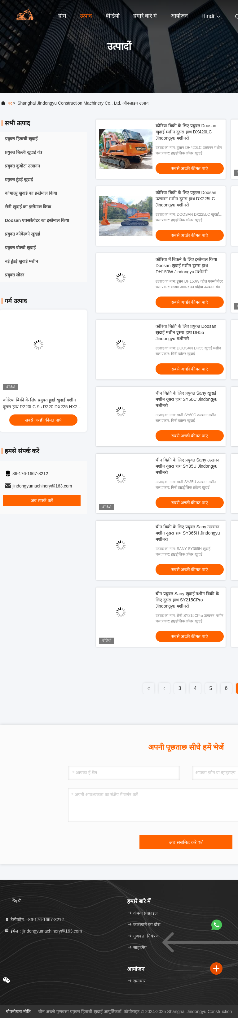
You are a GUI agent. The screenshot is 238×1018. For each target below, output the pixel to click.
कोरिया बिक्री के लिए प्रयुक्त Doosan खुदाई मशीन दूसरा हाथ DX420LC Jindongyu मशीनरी (186, 132)
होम (62, 16)
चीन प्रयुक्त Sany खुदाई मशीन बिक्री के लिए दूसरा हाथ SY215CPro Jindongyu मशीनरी (187, 600)
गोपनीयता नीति (18, 1011)
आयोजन (179, 16)
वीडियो (113, 16)
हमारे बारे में (145, 16)
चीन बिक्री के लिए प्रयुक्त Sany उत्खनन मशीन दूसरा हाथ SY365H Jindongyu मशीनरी (188, 533)
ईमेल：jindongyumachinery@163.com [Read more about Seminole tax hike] (43, 931)
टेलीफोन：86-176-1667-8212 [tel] (34, 919)
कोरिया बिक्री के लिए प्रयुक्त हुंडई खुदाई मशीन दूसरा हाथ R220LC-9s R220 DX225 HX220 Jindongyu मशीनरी (42, 406)
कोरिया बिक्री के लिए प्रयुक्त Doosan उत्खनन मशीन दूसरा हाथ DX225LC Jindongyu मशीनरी (186, 198)
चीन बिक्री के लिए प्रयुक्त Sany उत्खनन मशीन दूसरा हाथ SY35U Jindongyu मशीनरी (187, 466)
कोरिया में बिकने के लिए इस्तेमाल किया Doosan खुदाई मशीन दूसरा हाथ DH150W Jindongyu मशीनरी (186, 265)
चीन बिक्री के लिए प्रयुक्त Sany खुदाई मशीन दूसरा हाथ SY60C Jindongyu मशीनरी (187, 399)
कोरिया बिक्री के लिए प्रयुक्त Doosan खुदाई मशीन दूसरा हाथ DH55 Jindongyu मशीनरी (186, 332)
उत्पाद (86, 16)
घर (10, 103)
